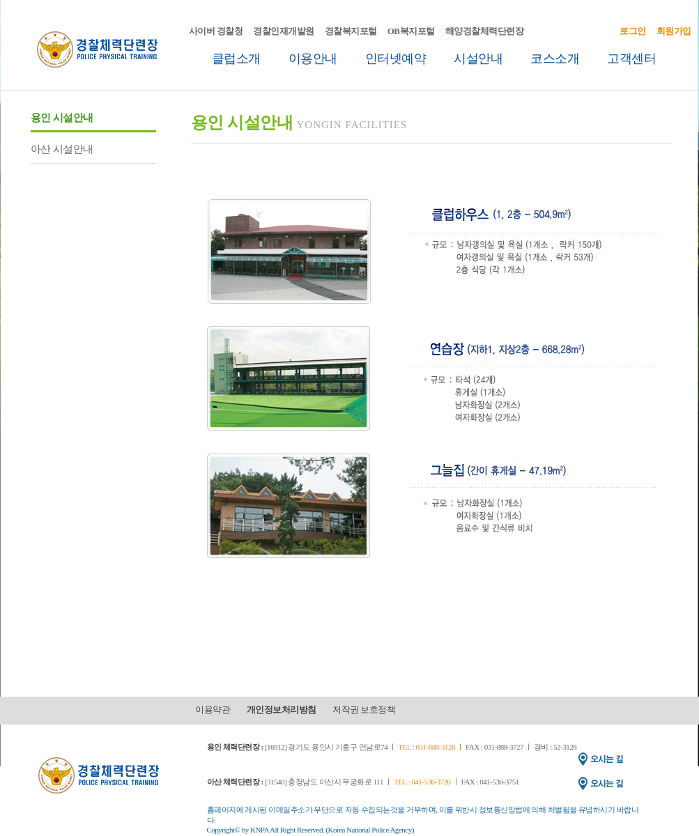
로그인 (633, 31)
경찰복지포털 (351, 31)
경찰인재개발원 (283, 31)
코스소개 (554, 58)
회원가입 (673, 31)
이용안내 (313, 58)
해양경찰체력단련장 (484, 31)
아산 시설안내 (62, 149)
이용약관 (212, 709)
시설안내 (478, 58)
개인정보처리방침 (281, 709)
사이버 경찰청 (216, 31)
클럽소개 (236, 58)
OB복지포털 (411, 31)
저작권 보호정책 (363, 709)
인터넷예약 (396, 58)
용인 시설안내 (62, 117)
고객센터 (631, 58)
